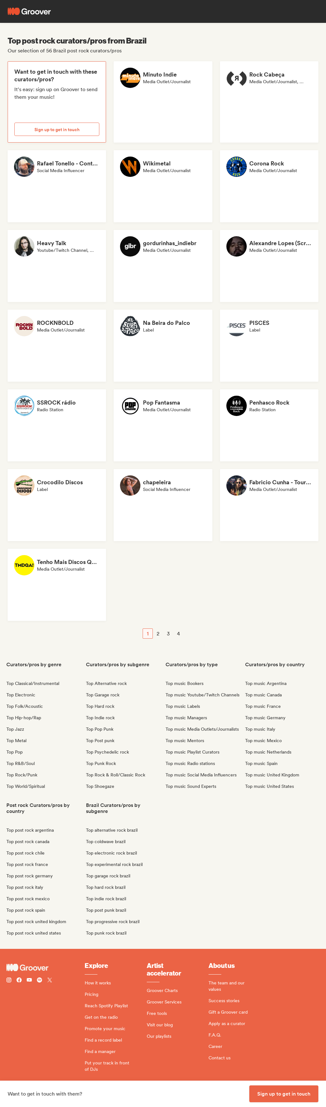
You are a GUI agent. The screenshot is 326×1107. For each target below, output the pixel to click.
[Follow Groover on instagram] (8, 980)
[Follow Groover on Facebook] (19, 980)
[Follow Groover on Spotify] (39, 980)
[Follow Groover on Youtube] (29, 980)
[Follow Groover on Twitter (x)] (49, 980)
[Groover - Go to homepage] (45, 968)
